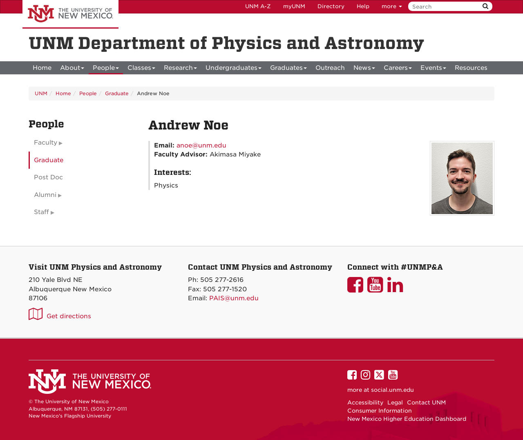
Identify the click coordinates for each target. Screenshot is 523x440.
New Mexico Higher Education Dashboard (406, 418)
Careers (398, 69)
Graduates (288, 69)
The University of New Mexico (70, 14)
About (72, 69)
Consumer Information (379, 410)
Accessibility (365, 402)
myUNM (294, 6)
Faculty (45, 142)
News (364, 69)
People (106, 69)
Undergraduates (234, 69)
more (392, 6)
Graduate (117, 93)
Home (42, 67)
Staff (41, 212)
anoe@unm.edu (201, 145)
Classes (141, 69)
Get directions (69, 316)
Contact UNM (426, 402)
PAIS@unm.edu (234, 298)
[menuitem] (42, 67)
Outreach (330, 67)
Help (363, 6)
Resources (471, 67)
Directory (330, 6)
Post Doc (48, 177)
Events (433, 69)
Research (180, 69)
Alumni (45, 195)
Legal (395, 402)
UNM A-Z (258, 6)
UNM (41, 93)
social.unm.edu (392, 389)
